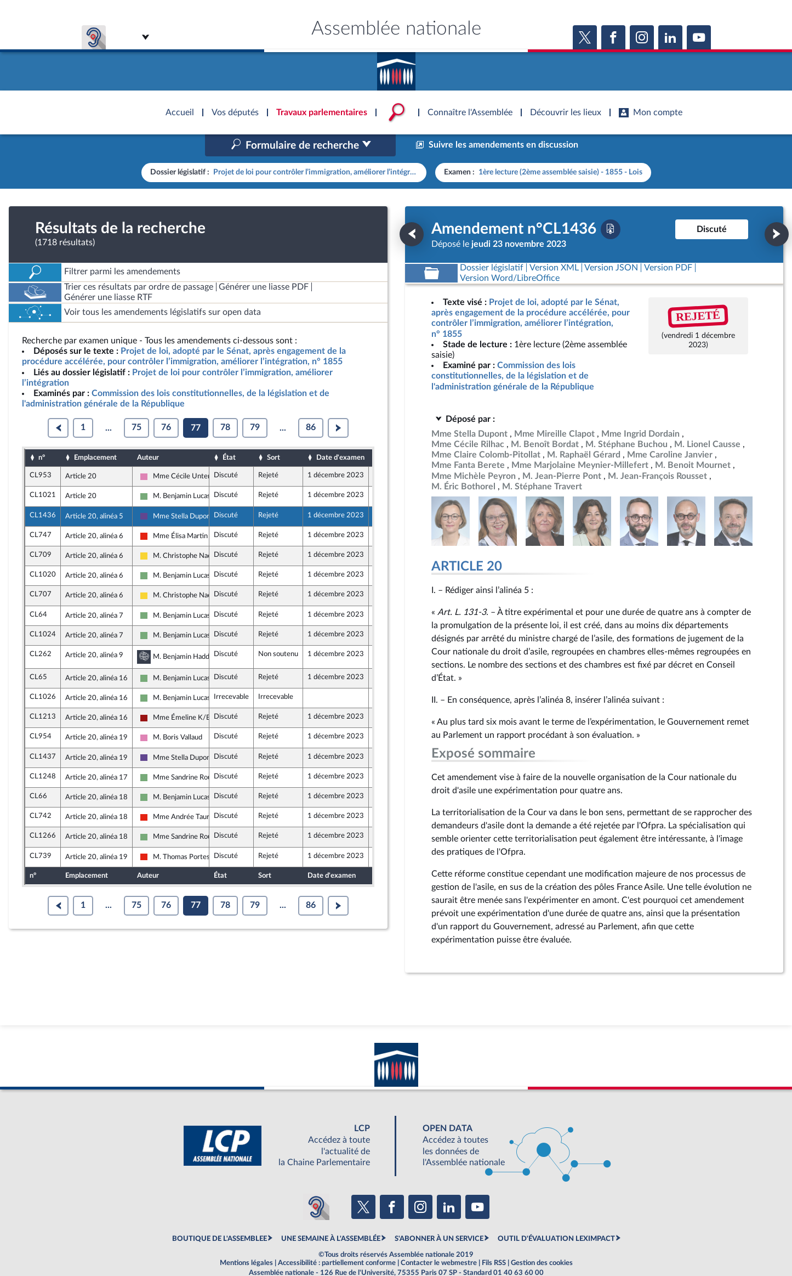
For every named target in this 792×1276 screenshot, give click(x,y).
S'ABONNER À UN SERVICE (439, 1215)
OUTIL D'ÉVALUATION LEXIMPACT (556, 1215)
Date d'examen (340, 434)
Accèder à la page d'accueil (396, 67)
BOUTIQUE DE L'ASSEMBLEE (219, 1215)
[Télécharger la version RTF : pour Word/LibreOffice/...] (510, 255)
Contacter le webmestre (439, 1240)
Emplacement (95, 434)
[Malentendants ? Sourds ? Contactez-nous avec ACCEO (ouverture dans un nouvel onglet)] (316, 1183)
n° (41, 434)
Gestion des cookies (542, 1240)
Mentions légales (246, 1240)
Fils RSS (494, 1240)
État (229, 434)
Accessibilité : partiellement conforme (337, 1240)
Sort (273, 434)
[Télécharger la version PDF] (610, 206)
